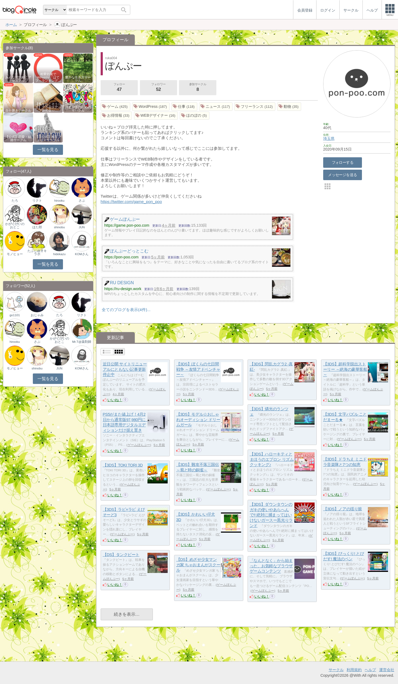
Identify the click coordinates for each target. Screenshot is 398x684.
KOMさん (82, 254)
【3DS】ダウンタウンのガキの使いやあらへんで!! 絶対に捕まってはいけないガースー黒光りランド (271, 515)
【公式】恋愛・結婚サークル (18, 138)
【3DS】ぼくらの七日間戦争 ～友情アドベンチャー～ (198, 369)
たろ (15, 200)
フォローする (343, 162)
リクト (37, 200)
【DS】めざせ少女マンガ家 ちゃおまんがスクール (198, 564)
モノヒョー (15, 254)
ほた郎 (37, 227)
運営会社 (386, 670)
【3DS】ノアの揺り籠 (342, 509)
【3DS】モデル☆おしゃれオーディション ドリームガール (198, 419)
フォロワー (158, 88)
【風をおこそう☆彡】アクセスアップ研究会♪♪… (48, 107)
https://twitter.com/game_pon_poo (131, 201)
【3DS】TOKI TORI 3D (123, 465)
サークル (336, 670)
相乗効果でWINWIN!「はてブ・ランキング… (48, 77)
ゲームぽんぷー (139, 445)
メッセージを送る (342, 175)
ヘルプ (370, 670)
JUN (81, 227)
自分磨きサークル (18, 110)
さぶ (82, 200)
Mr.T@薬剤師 (81, 341)
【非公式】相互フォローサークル (48, 138)
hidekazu (59, 254)
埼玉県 (328, 138)
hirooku (59, 200)
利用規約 (354, 670)
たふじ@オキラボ (37, 252)
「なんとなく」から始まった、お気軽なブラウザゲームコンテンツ (271, 565)
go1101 (14, 315)
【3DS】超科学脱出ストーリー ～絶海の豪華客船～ (345, 369)
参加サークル (198, 88)
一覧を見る (47, 149)
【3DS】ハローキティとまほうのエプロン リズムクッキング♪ (272, 459)
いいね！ (114, 400)
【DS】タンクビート (121, 554)
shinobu (59, 227)
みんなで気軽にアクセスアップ (18, 79)
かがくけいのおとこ (14, 225)
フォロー (119, 88)
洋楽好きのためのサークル (78, 109)
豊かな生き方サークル (78, 79)
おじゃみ (37, 315)
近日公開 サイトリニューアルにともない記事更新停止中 (125, 369)
